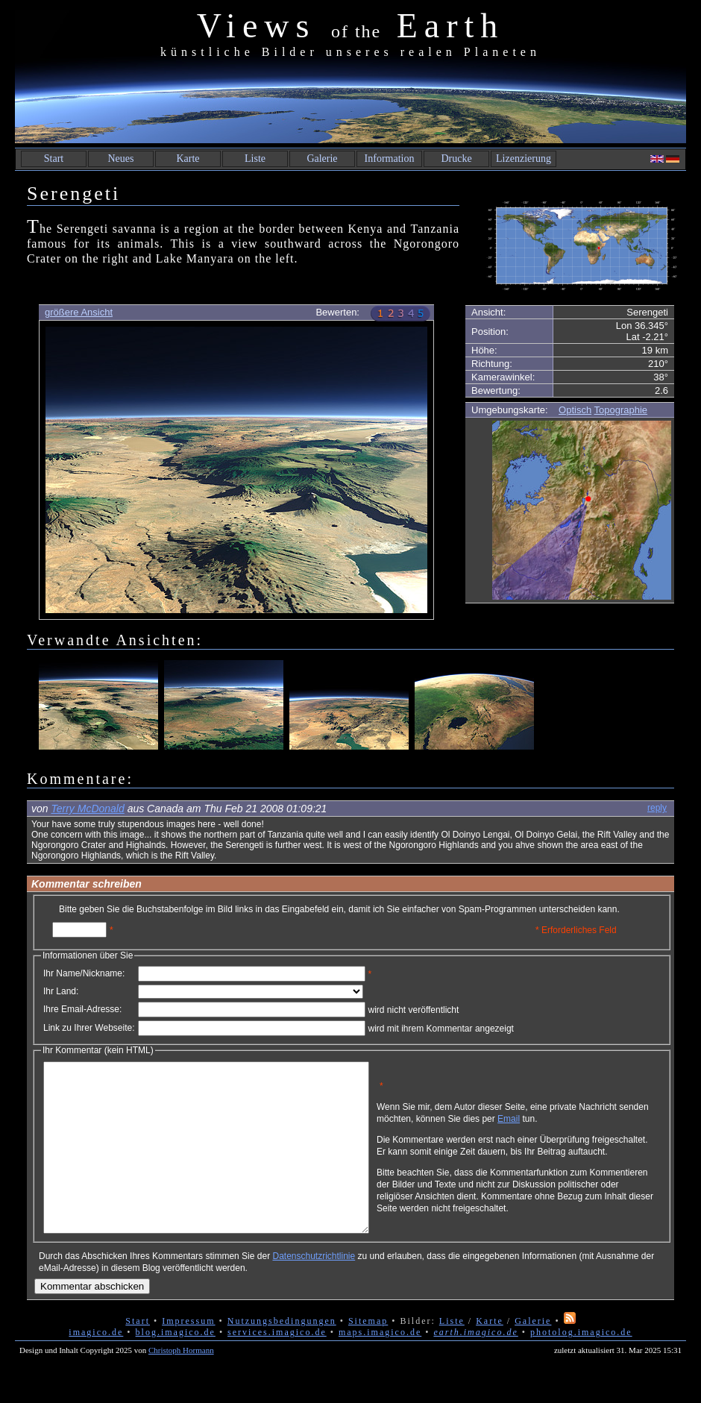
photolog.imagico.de (581, 1365)
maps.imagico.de (380, 1365)
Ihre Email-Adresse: (82, 1009)
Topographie (621, 409)
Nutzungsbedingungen (281, 1354)
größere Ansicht (79, 312)
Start (53, 158)
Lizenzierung (523, 158)
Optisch (575, 409)
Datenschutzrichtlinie (313, 1289)
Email (579, 1124)
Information (390, 158)
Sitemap (368, 1354)
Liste (255, 158)
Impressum (188, 1354)
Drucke (456, 158)
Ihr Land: (60, 991)
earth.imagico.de (475, 1365)
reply (657, 808)
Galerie (322, 158)
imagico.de (96, 1365)
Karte (187, 158)
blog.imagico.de (176, 1365)
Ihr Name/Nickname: (84, 973)
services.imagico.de (277, 1365)
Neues (121, 158)
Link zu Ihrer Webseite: (89, 1028)
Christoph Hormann (181, 1383)
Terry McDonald (87, 809)
